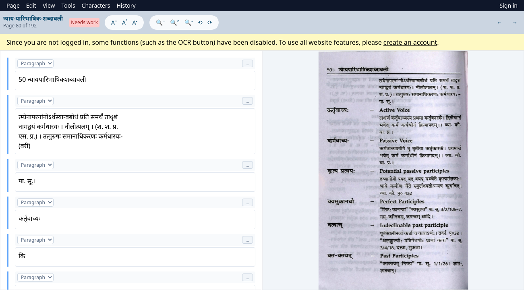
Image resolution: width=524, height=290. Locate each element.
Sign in (509, 5)
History (125, 5)
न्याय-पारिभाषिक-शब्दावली (33, 18)
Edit (31, 5)
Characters (96, 5)
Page (13, 5)
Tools (68, 5)
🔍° (174, 22)
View (49, 5)
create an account (410, 42)
